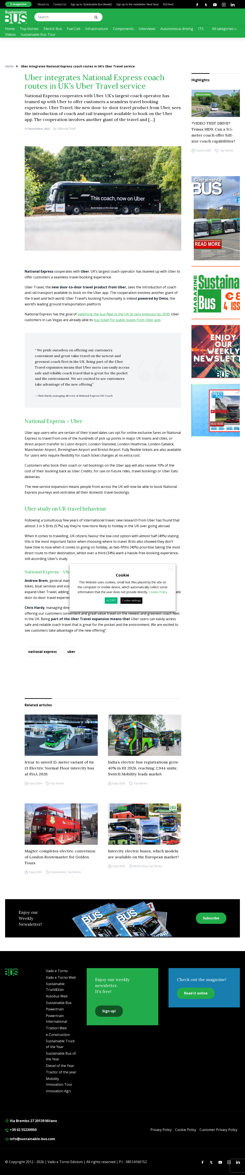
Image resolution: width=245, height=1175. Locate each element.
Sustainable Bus (59, 1002)
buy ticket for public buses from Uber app (127, 320)
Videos (10, 34)
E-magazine (18, 4)
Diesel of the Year (60, 1065)
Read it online (196, 993)
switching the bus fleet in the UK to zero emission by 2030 (124, 314)
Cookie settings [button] (131, 600)
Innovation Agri (58, 1091)
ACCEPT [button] (111, 600)
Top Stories (29, 28)
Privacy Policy (161, 1129)
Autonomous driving (176, 28)
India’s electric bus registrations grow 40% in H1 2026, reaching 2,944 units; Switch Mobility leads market (143, 768)
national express (42, 651)
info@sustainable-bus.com (30, 1139)
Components (123, 28)
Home (10, 28)
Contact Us (59, 4)
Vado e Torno (57, 970)
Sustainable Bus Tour (38, 34)
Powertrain (55, 1009)
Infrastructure (96, 28)
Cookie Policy (185, 1129)
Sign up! (109, 1011)
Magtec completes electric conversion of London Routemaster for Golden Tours (60, 857)
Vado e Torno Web (61, 977)
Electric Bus (53, 28)
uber (71, 651)
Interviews (147, 28)
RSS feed (168, 4)
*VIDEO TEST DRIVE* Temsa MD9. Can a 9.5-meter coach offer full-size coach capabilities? (213, 132)
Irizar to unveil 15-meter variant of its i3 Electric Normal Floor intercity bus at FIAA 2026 (59, 768)
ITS (201, 28)
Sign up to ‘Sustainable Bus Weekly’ (91, 4)
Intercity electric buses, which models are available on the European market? (143, 854)
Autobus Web (57, 996)
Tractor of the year (61, 1072)
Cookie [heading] (122, 574)
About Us (43, 4)
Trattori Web (56, 1028)
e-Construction (58, 1034)
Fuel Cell (73, 28)
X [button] (171, 568)
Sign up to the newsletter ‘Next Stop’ (137, 4)
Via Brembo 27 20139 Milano (31, 1120)
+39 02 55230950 (21, 1129)
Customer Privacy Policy (218, 1129)
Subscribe (211, 918)
